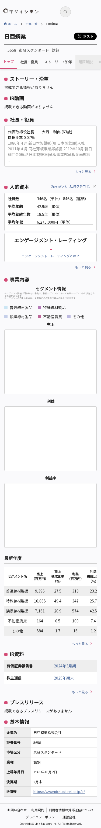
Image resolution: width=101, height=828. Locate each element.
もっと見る (83, 171)
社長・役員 (29, 62)
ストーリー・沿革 (58, 62)
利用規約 (37, 810)
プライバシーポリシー (42, 817)
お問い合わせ (17, 810)
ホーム (12, 24)
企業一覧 (31, 24)
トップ (8, 62)
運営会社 (68, 817)
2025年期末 (64, 678)
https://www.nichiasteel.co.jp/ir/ (59, 791)
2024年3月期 (65, 665)
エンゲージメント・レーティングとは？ (50, 256)
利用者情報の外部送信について (71, 810)
